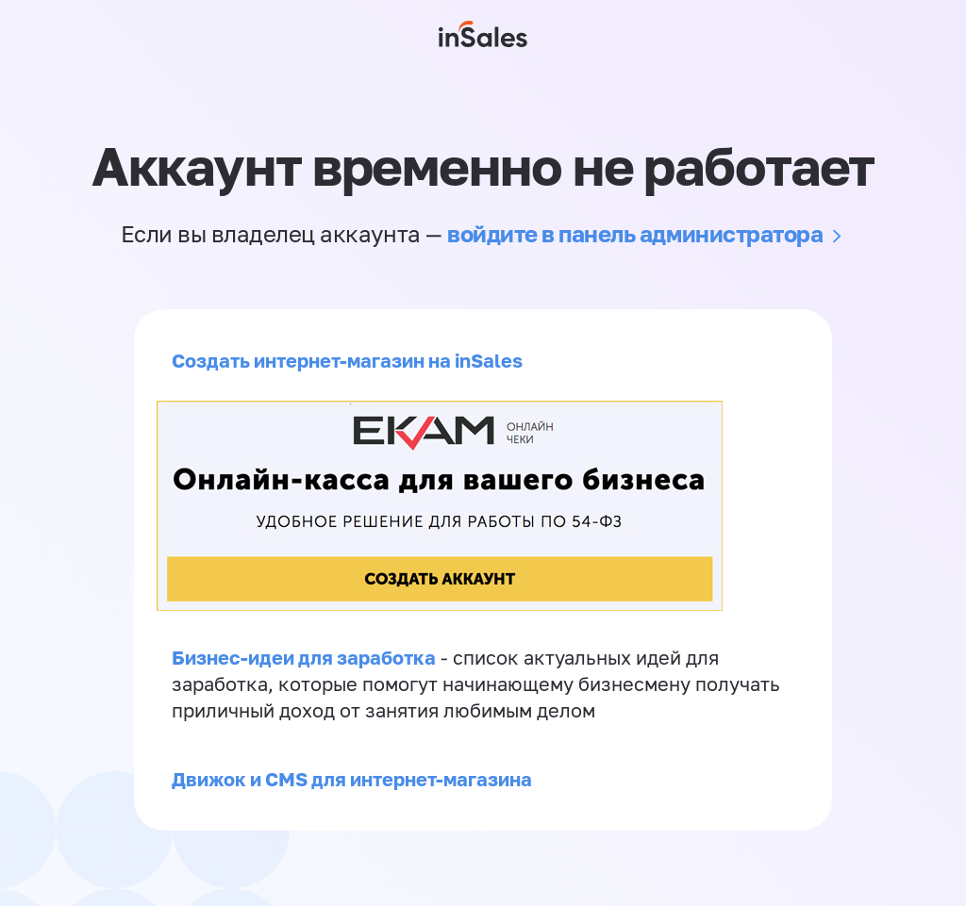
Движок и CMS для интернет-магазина (352, 778)
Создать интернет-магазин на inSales (347, 360)
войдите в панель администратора (635, 233)
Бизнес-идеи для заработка (304, 657)
